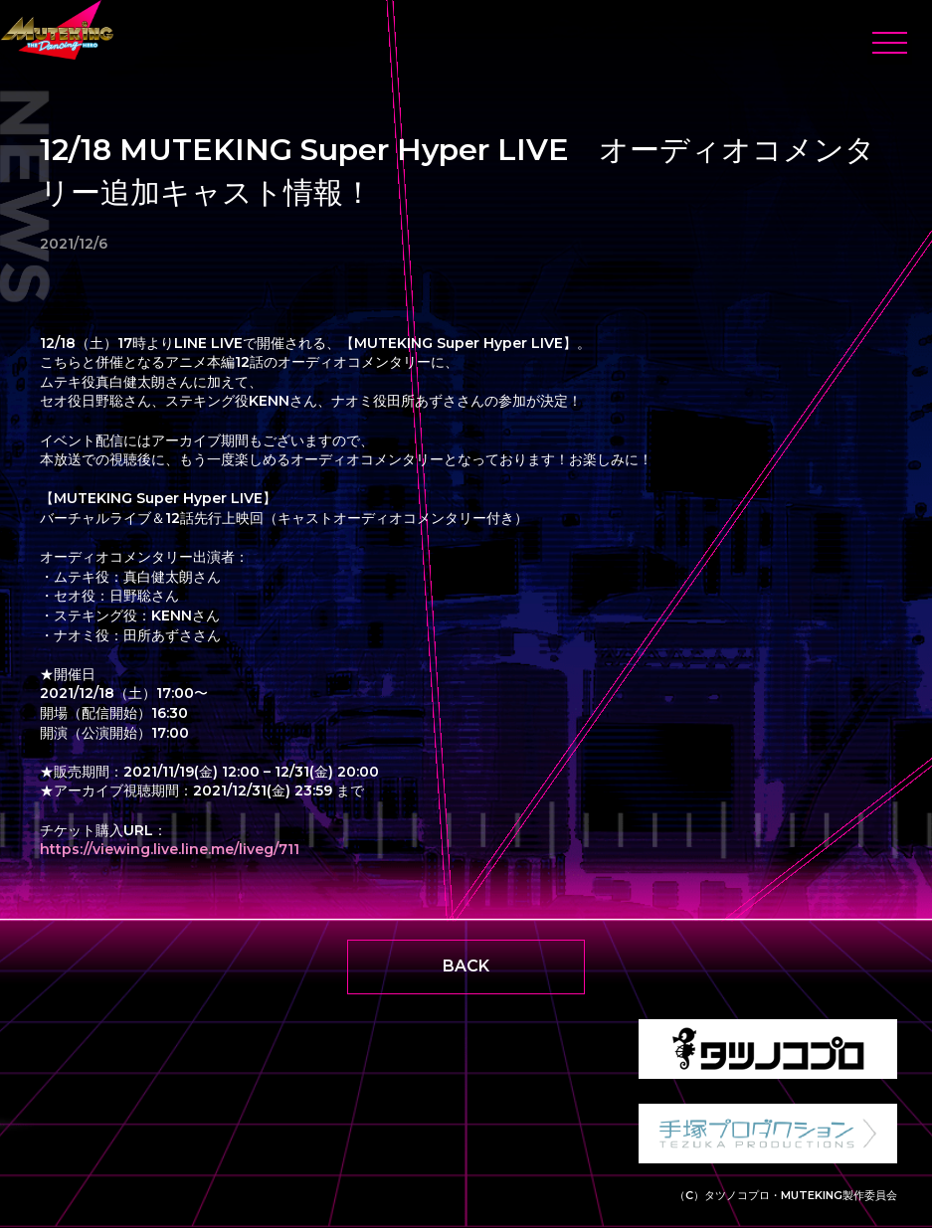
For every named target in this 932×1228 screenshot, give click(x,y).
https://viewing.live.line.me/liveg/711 (169, 849)
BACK (466, 966)
